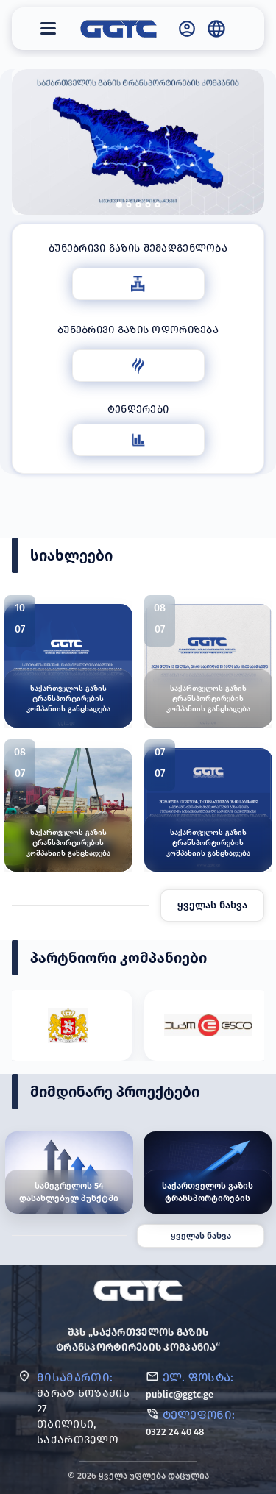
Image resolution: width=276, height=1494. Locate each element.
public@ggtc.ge (179, 1394)
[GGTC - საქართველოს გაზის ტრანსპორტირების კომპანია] (118, 29)
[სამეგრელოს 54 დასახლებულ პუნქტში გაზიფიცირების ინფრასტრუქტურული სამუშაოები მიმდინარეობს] (69, 1172)
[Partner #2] (208, 1025)
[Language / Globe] (216, 28)
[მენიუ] (48, 28)
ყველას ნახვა (212, 905)
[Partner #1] (68, 1025)
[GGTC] (138, 1290)
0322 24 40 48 (175, 1431)
